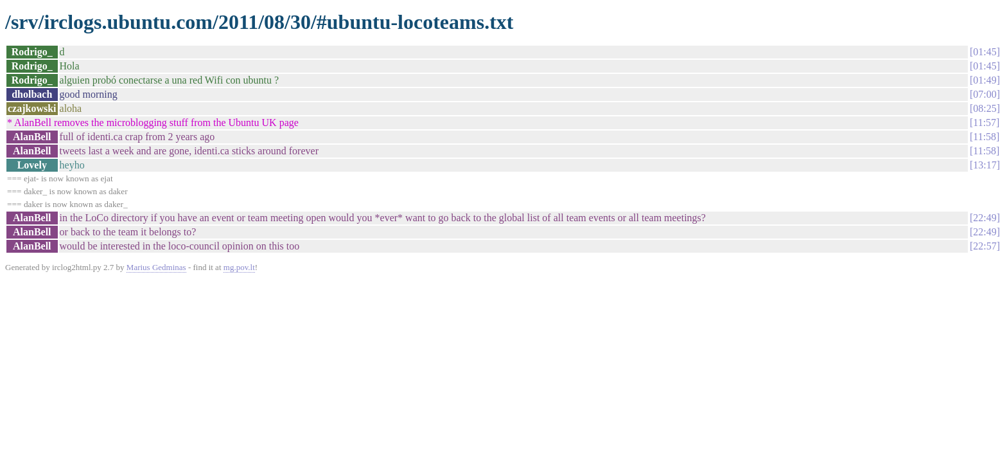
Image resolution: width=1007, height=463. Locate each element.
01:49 (984, 80)
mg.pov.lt (239, 267)
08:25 (984, 108)
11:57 (984, 122)
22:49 (984, 217)
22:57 (984, 246)
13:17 (984, 164)
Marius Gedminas (156, 267)
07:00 (984, 94)
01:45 (984, 51)
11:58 (984, 136)
